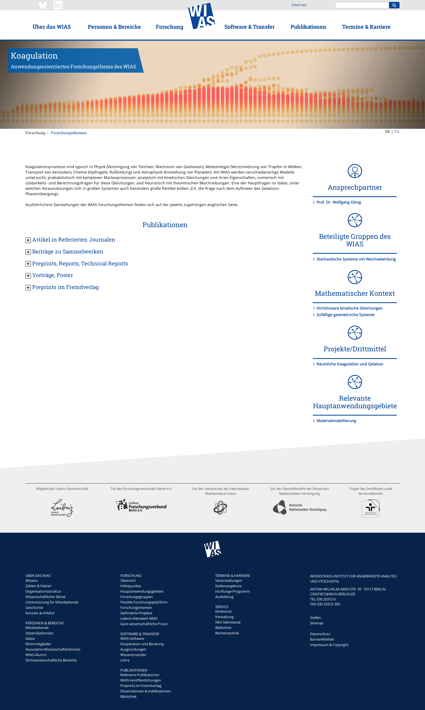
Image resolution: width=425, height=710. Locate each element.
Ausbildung (224, 596)
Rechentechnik (227, 633)
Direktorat (223, 611)
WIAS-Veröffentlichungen (140, 680)
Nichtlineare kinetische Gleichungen (350, 308)
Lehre (125, 660)
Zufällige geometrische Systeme (345, 314)
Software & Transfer (249, 26)
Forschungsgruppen (136, 596)
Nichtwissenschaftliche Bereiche (51, 660)
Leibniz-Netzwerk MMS (138, 618)
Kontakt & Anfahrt (40, 613)
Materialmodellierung (336, 420)
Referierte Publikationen (139, 674)
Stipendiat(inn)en (39, 633)
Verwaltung (224, 616)
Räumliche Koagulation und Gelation (350, 364)
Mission (31, 580)
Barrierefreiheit (322, 639)
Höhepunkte (130, 585)
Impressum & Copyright (329, 644)
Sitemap (316, 623)
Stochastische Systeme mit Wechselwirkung (356, 259)
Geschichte (34, 607)
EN (397, 131)
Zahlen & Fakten (38, 585)
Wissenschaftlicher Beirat (45, 596)
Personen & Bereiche (114, 26)
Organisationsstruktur (43, 591)
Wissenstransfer (133, 654)
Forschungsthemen (69, 132)
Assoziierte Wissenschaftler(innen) (52, 649)
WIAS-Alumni (35, 654)
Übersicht (128, 580)
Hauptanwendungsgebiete (141, 591)
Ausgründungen (133, 649)
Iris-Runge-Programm (232, 591)
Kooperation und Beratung (142, 643)
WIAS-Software (132, 638)
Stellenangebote (228, 585)
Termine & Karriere (366, 26)
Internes (299, 4)
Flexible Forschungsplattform (144, 602)
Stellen (315, 617)
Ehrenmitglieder (38, 643)
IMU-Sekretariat (228, 622)
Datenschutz (320, 633)
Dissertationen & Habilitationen (145, 691)
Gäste (30, 638)
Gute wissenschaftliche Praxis (144, 623)
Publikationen (308, 26)
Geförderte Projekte (136, 613)
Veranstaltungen (228, 580)
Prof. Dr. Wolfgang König (339, 202)
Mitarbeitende (37, 627)
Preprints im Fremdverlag (140, 685)
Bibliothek (128, 696)
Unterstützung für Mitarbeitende (51, 602)
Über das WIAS (52, 26)
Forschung (169, 26)
